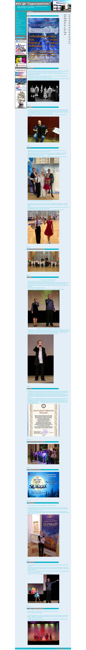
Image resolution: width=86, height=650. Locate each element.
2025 (69, 16)
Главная (17, 12)
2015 (69, 34)
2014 (69, 36)
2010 (69, 43)
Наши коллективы (18, 19)
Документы (17, 16)
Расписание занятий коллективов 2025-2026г (21, 26)
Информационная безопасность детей (20, 34)
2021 (69, 23)
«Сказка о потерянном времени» (36, 608)
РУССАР (30, 388)
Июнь (65, 25)
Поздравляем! (31, 502)
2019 (69, 27)
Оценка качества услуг (19, 29)
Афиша (17, 13)
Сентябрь (65, 20)
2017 (69, 30)
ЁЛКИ (29, 15)
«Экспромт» (31, 68)
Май (64, 27)
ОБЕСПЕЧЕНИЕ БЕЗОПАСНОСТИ (18, 23)
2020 (69, 25)
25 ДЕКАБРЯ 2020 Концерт (34, 469)
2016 (69, 32)
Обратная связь (18, 27)
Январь (65, 34)
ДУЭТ (29, 147)
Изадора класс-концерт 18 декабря (36, 441)
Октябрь (65, 18)
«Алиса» (30, 277)
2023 (69, 20)
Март (64, 30)
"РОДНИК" (30, 107)
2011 (69, 41)
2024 (69, 18)
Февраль (65, 32)
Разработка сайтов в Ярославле (61, 648)
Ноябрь (65, 16)
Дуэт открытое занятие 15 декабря (36, 249)
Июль (65, 23)
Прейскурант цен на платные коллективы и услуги (20, 31)
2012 (69, 39)
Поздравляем (31, 562)
